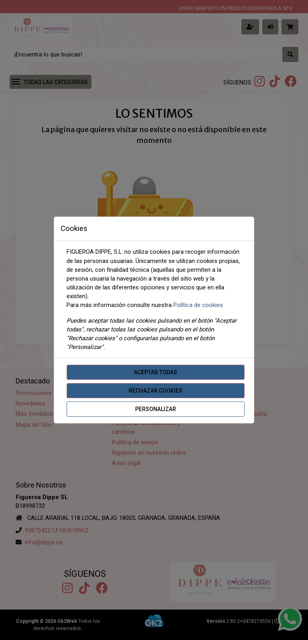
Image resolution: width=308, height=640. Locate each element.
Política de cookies (198, 305)
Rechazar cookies (155, 390)
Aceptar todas (155, 372)
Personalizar (155, 409)
